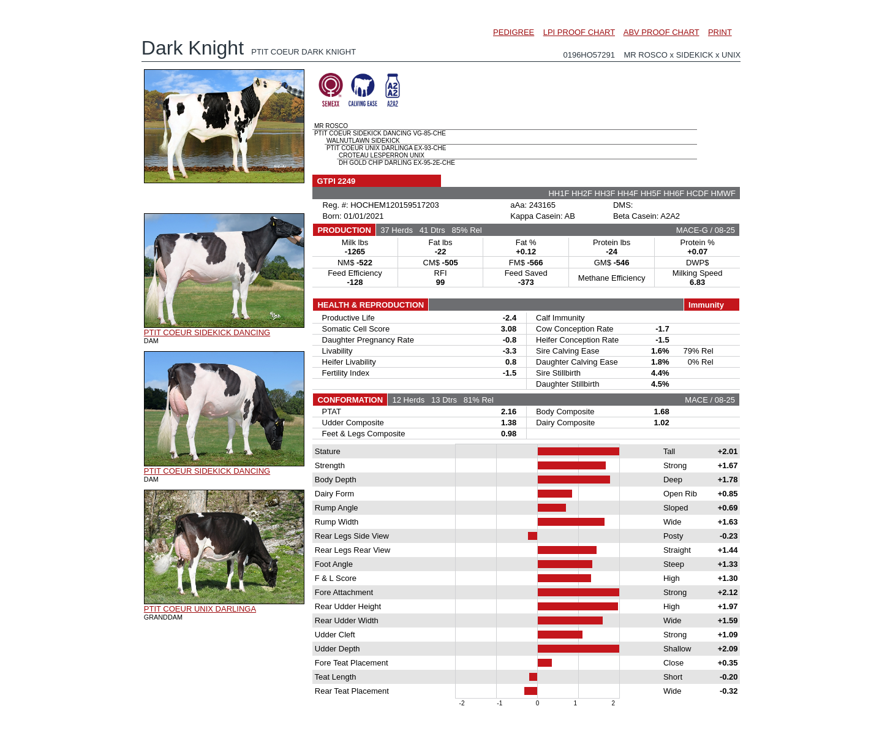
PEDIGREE (513, 32)
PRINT (720, 32)
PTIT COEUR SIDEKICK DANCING (207, 332)
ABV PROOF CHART (661, 32)
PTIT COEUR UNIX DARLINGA (200, 608)
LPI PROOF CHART (579, 32)
